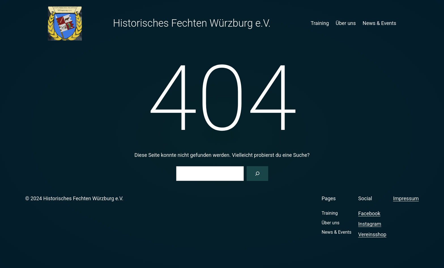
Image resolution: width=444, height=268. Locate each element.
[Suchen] (257, 173)
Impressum (406, 198)
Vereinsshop (372, 234)
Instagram (369, 224)
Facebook (369, 213)
